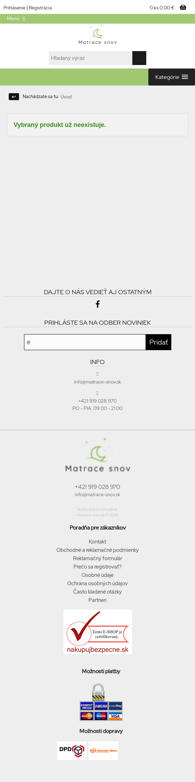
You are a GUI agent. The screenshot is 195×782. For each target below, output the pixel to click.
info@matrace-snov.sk (97, 495)
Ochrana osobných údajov (97, 583)
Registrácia (40, 8)
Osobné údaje (97, 575)
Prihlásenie (14, 8)
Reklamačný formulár (97, 558)
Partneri (97, 600)
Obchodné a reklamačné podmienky (97, 550)
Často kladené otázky (97, 591)
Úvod (66, 97)
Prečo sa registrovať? (97, 566)
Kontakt (97, 541)
